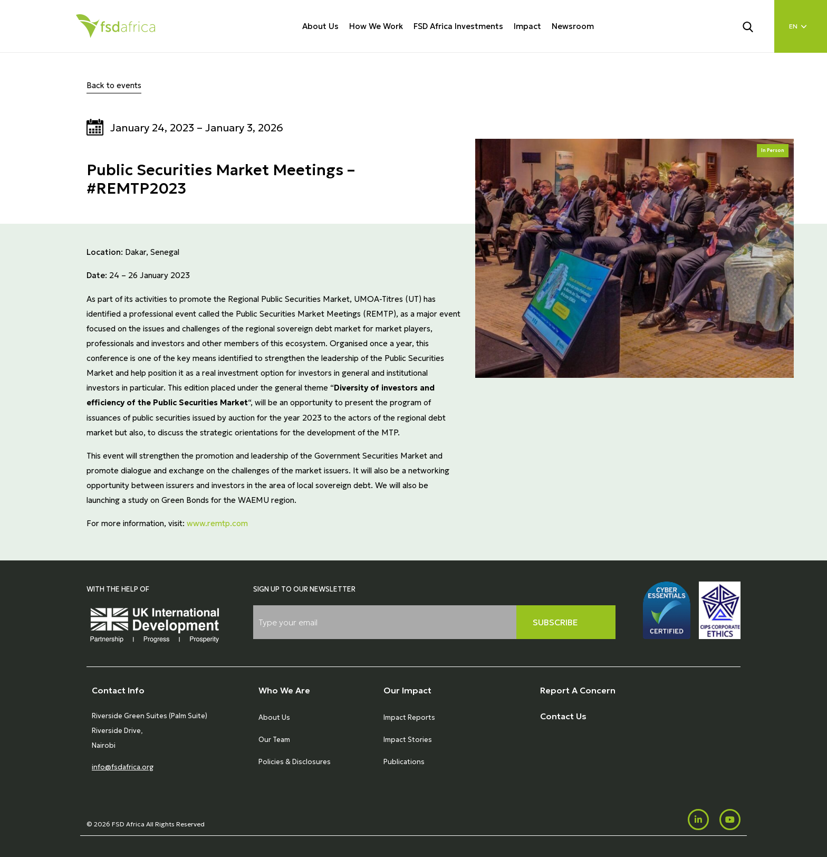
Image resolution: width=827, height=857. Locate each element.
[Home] (115, 26)
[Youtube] (730, 819)
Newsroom (573, 26)
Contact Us (563, 716)
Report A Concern (578, 690)
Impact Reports (409, 717)
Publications (404, 761)
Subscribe (555, 622)
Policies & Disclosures (294, 761)
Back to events (113, 85)
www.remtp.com (217, 523)
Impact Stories (407, 739)
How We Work (376, 26)
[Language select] (800, 26)
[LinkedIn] (698, 819)
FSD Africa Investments (458, 26)
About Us (320, 26)
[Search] (754, 25)
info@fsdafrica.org (122, 767)
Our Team (274, 739)
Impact (527, 26)
